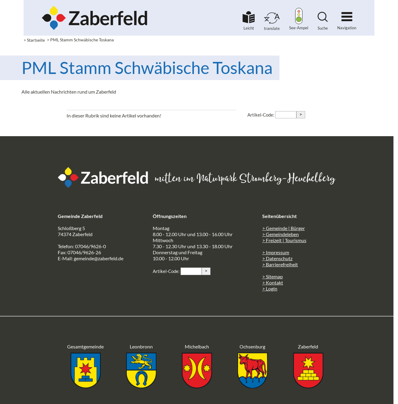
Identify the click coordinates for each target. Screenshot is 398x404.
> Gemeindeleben (280, 234)
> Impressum (275, 252)
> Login (269, 288)
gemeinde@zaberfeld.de (98, 258)
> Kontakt (272, 282)
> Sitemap (272, 276)
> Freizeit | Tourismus (284, 240)
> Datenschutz (277, 258)
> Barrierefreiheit (280, 264)
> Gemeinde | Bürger (283, 228)
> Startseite (34, 40)
